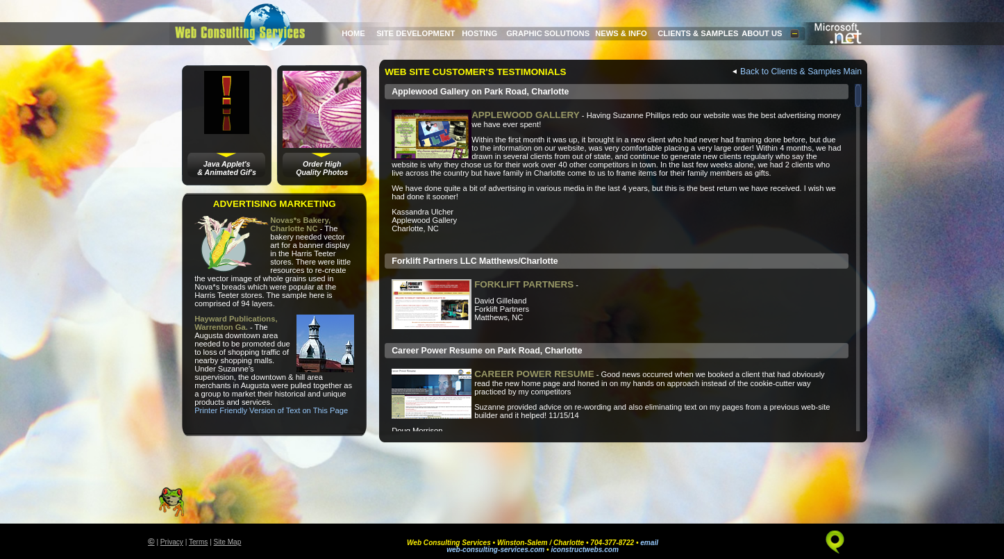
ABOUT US (762, 33)
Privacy (171, 542)
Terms (198, 542)
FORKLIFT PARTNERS (524, 284)
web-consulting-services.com (495, 549)
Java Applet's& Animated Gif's (226, 168)
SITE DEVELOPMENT (415, 33)
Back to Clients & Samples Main (801, 71)
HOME (353, 33)
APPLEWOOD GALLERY (525, 115)
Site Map (228, 542)
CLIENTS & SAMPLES (698, 33)
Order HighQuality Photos (322, 168)
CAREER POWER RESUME (534, 374)
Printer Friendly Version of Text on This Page (271, 410)
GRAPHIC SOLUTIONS (547, 33)
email (649, 543)
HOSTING (479, 33)
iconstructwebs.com (584, 549)
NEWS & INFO (621, 33)
